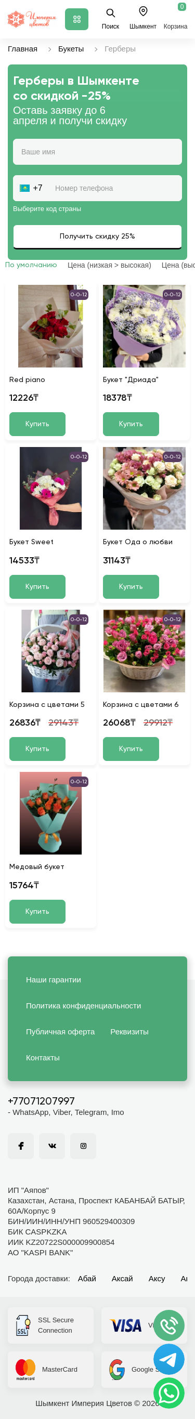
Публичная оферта (60, 1031)
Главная (22, 48)
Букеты (71, 48)
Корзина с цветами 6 (141, 704)
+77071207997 (41, 1102)
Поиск (110, 19)
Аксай (122, 1278)
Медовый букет (36, 867)
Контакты (43, 1057)
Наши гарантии (53, 979)
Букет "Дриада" (131, 380)
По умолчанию (31, 265)
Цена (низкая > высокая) (109, 265)
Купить (37, 424)
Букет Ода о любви (138, 542)
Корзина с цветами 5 (47, 704)
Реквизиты (129, 1031)
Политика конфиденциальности (83, 1005)
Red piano (27, 380)
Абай (87, 1278)
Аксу (157, 1278)
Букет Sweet (31, 542)
